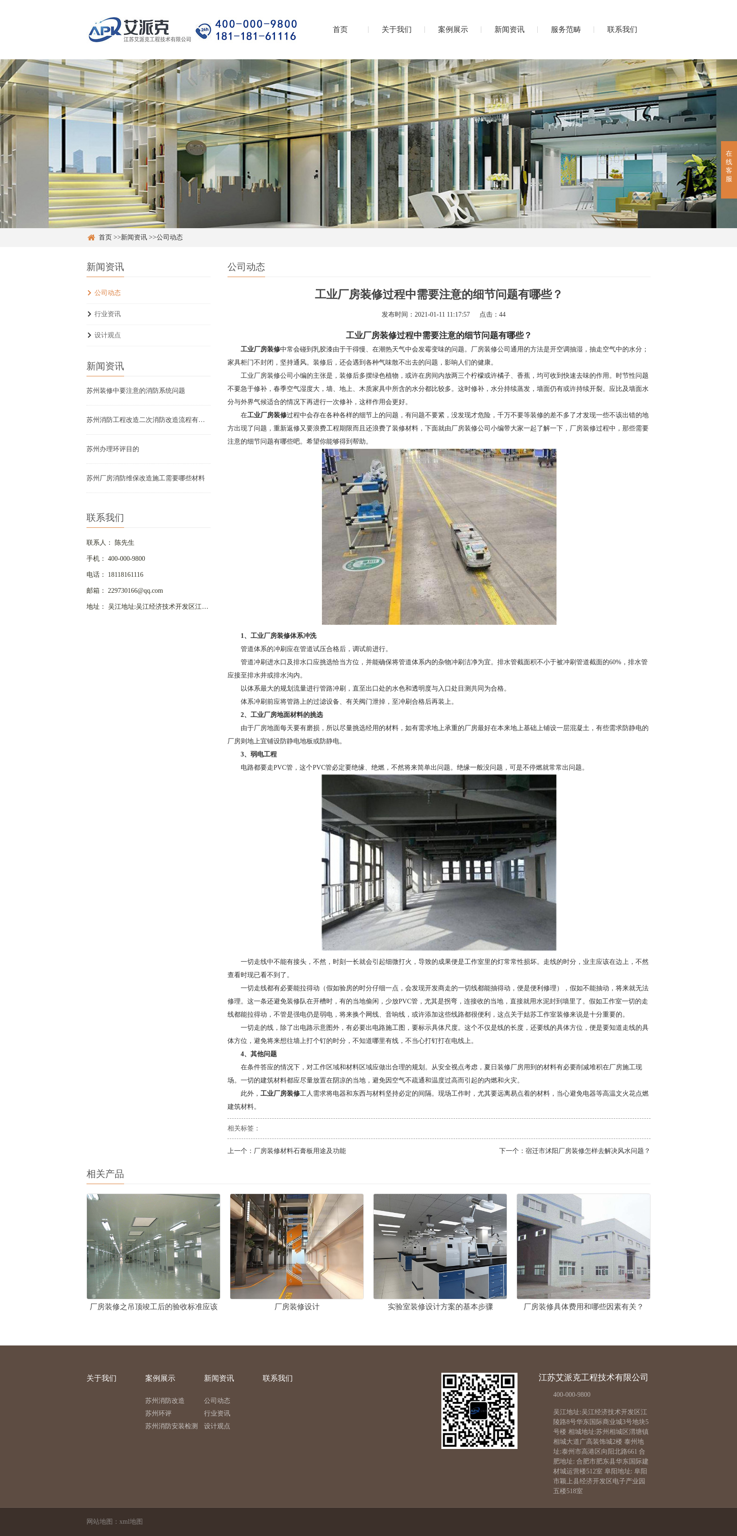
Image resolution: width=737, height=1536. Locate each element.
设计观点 (107, 335)
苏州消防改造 (165, 1400)
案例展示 (453, 29)
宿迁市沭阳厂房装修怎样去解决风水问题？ (588, 1150)
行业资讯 (107, 314)
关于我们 (397, 29)
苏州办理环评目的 (112, 449)
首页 (340, 29)
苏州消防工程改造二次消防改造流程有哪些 (148, 419)
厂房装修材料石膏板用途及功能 (300, 1150)
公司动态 (170, 237)
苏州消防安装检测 (171, 1426)
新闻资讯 (509, 29)
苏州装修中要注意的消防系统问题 (135, 390)
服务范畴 (566, 29)
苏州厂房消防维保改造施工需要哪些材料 (145, 478)
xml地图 (131, 1521)
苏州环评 (158, 1413)
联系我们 (622, 29)
